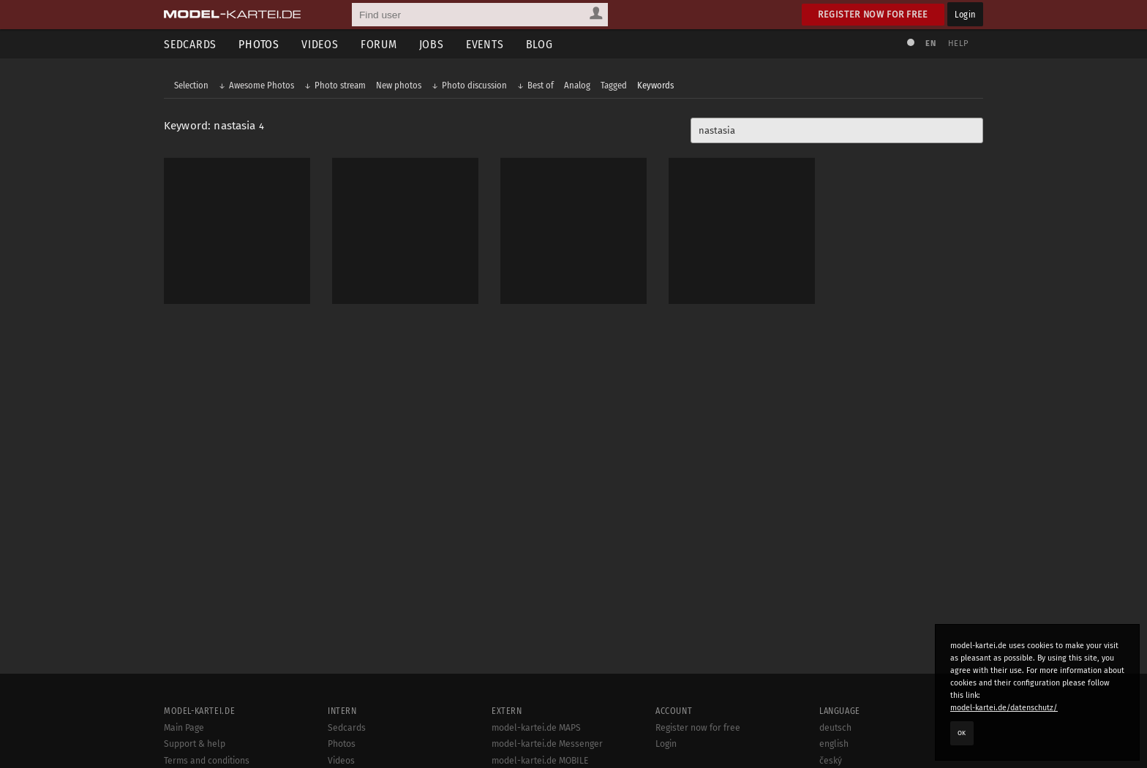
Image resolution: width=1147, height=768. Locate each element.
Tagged (614, 85)
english (834, 744)
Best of (540, 85)
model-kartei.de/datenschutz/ (1004, 707)
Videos (320, 44)
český (830, 761)
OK (962, 733)
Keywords (655, 85)
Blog (539, 44)
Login (965, 14)
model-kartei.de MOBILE (540, 761)
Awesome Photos (261, 85)
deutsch (835, 728)
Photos (258, 44)
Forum (379, 44)
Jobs (431, 44)
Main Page (184, 728)
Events (485, 44)
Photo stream (340, 85)
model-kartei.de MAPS (536, 728)
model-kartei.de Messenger (547, 744)
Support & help (194, 744)
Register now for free (873, 14)
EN (930, 43)
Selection (191, 85)
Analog (577, 85)
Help (958, 43)
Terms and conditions (206, 761)
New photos (398, 85)
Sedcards (190, 44)
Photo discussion (474, 85)
